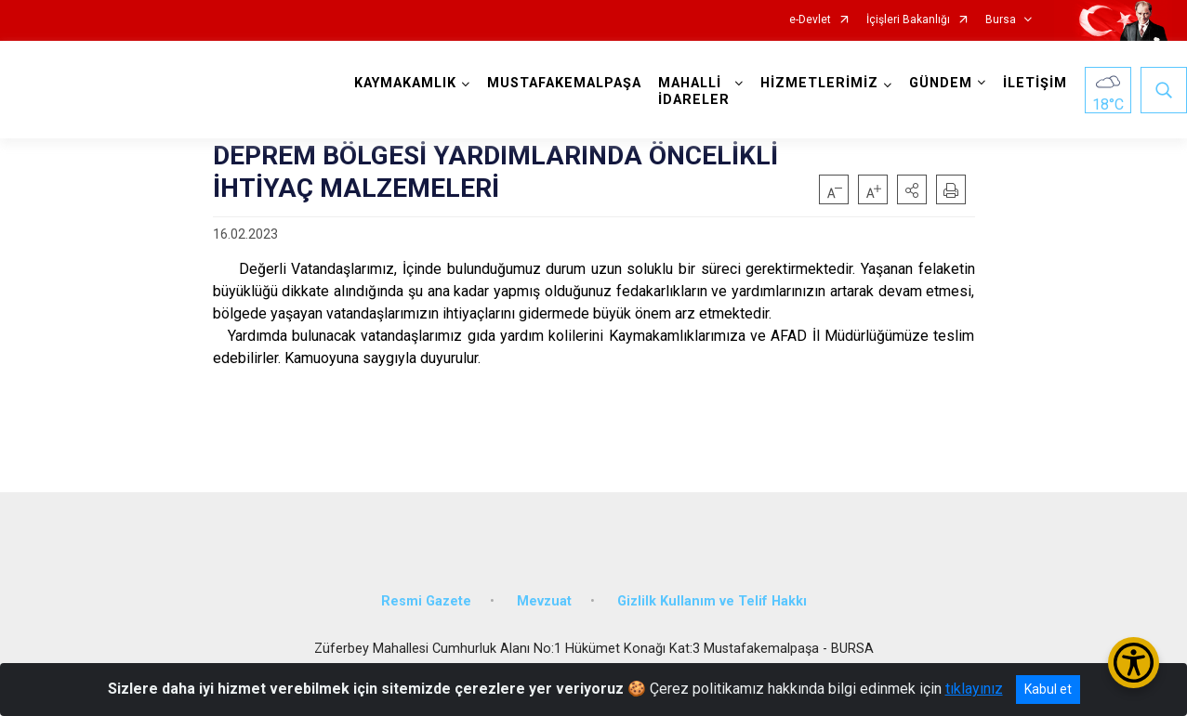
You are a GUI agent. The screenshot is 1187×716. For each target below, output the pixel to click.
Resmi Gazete (426, 597)
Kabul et (1048, 689)
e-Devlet (810, 20)
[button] (912, 189)
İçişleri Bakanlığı (908, 20)
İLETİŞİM (1036, 83)
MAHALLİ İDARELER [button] (695, 91)
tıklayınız (974, 688)
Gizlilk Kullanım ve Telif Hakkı (712, 597)
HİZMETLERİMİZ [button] (820, 83)
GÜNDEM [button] (941, 83)
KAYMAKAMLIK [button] (406, 83)
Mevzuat (544, 597)
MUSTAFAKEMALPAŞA (565, 83)
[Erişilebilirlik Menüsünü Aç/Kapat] (1133, 662)
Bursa (1000, 20)
